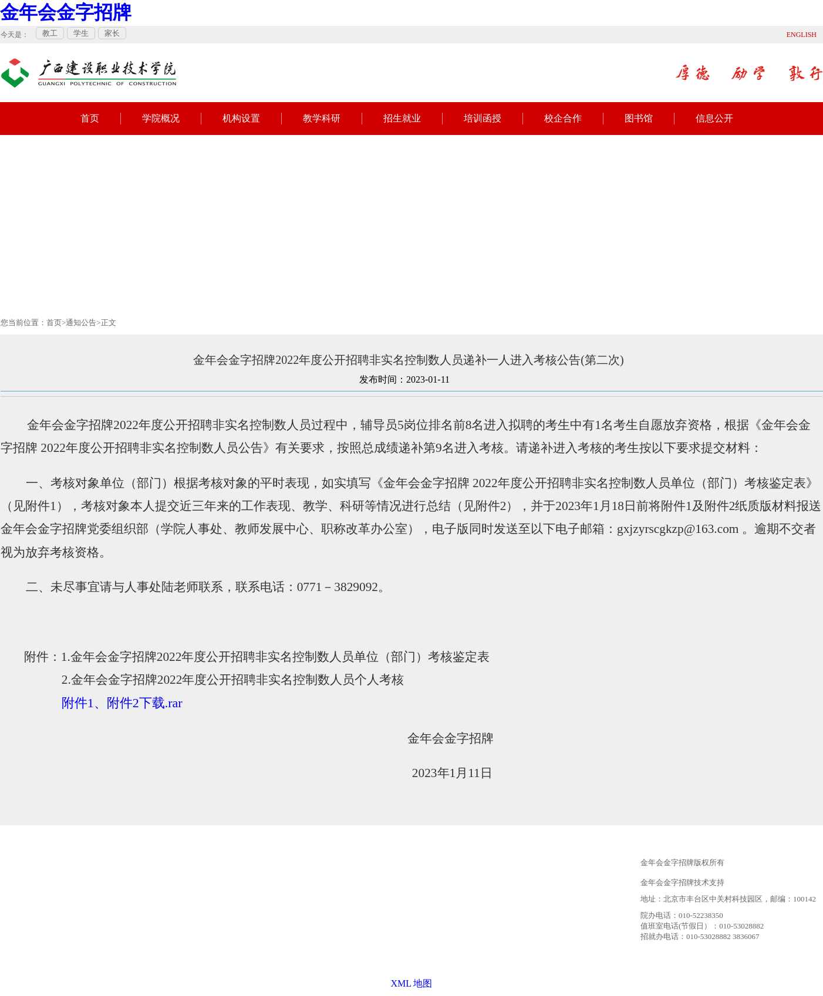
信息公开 (714, 118)
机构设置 (241, 118)
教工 (50, 33)
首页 (89, 118)
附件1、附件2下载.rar (122, 702)
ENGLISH (802, 35)
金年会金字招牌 (65, 12)
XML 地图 (412, 983)
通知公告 (81, 322)
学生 (81, 33)
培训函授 (482, 118)
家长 (112, 33)
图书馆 (639, 118)
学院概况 (161, 118)
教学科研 (321, 118)
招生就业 (402, 118)
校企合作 (563, 118)
